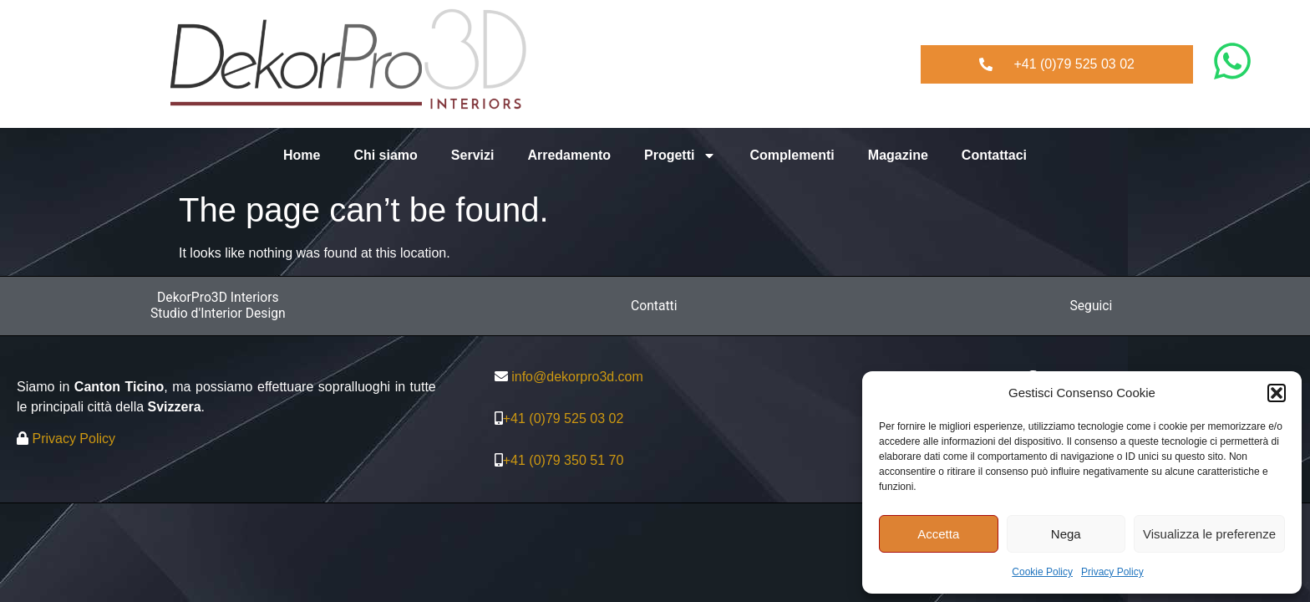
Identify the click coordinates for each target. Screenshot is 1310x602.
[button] (1276, 393)
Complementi (791, 155)
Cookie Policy (1042, 572)
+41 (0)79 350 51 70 (563, 460)
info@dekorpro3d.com (577, 377)
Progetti (680, 155)
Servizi (473, 155)
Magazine (898, 155)
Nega (1066, 534)
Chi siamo (385, 155)
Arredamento (569, 155)
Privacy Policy (1112, 572)
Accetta (938, 534)
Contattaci (994, 155)
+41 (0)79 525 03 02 (563, 418)
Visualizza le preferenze (1209, 534)
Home (301, 155)
